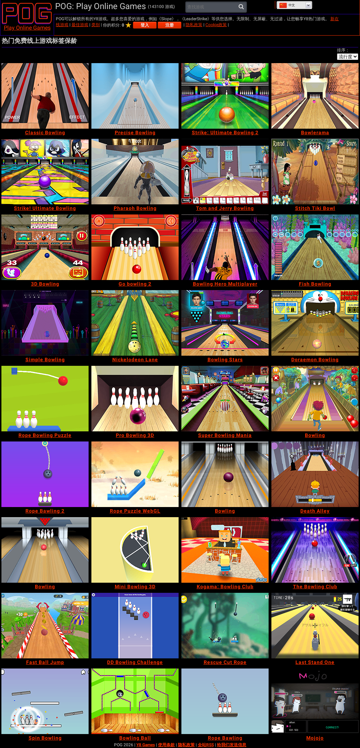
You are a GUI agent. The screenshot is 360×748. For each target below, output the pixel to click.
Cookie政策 (216, 24)
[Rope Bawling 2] (45, 474)
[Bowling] (315, 398)
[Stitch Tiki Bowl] (315, 171)
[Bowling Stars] (225, 323)
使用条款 (166, 744)
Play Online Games (27, 27)
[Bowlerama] (315, 96)
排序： (343, 50)
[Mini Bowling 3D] (135, 550)
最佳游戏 (80, 24)
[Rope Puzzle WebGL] (135, 474)
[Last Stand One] (315, 625)
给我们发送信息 (231, 744)
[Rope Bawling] (225, 701)
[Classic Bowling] (45, 96)
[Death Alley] (315, 474)
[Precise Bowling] (135, 96)
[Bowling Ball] (135, 701)
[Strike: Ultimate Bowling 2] (225, 96)
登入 (145, 25)
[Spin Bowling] (45, 701)
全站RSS (206, 744)
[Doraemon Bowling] (315, 323)
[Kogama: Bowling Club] (225, 550)
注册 (169, 25)
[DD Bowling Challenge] (135, 625)
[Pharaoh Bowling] (135, 171)
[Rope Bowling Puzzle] (45, 398)
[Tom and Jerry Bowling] (225, 171)
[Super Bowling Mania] (225, 398)
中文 (287, 5)
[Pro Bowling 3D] (135, 398)
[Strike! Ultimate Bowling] (45, 171)
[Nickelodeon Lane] (135, 323)
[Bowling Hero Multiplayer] (225, 247)
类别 (95, 24)
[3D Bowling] (45, 247)
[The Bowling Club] (315, 550)
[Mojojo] (315, 701)
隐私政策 (194, 24)
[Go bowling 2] (135, 247)
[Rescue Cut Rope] (225, 625)
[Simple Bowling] (45, 323)
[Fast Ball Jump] (45, 625)
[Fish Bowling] (315, 247)
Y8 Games (145, 744)
